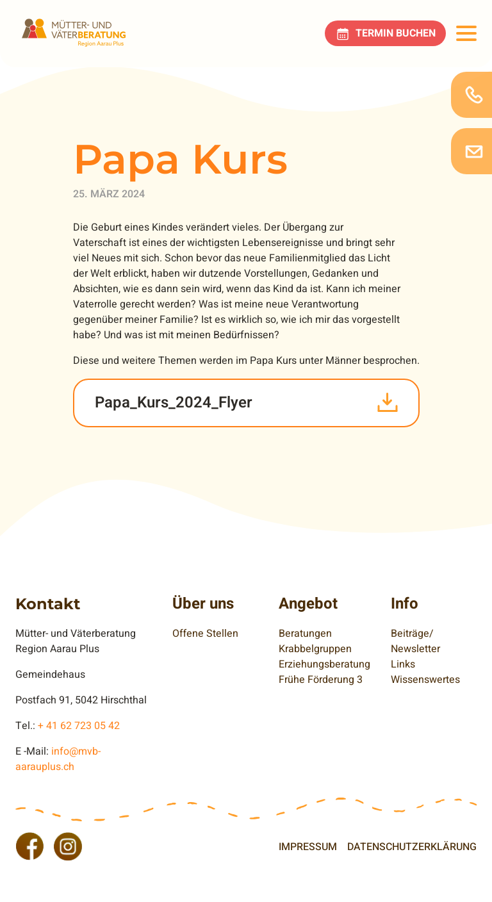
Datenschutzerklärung (412, 847)
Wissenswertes (425, 679)
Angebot (308, 604)
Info (404, 604)
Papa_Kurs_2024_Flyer (173, 402)
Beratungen (305, 633)
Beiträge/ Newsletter (415, 641)
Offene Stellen (205, 633)
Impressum (308, 847)
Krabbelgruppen (315, 649)
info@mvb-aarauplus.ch (58, 759)
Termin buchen (396, 33)
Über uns (203, 604)
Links (403, 664)
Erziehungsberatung (324, 664)
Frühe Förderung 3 (321, 679)
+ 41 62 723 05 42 (79, 726)
